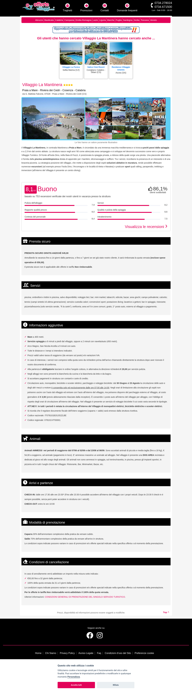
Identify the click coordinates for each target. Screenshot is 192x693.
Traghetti (67, 7)
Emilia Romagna (84, 20)
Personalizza (73, 677)
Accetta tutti (76, 685)
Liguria (102, 20)
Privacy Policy (67, 653)
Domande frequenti (127, 7)
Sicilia (137, 20)
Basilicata (49, 20)
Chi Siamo (50, 653)
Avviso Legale (85, 653)
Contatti (104, 7)
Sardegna (127, 20)
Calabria (59, 20)
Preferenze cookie (144, 653)
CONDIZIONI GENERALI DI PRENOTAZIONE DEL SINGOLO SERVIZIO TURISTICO (85, 597)
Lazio (95, 20)
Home (38, 653)
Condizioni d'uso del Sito (118, 653)
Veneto (153, 20)
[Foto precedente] (26, 119)
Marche (110, 20)
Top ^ (166, 612)
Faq (99, 653)
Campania (69, 20)
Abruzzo (39, 20)
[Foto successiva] (82, 119)
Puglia (119, 20)
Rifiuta (115, 685)
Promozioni (86, 7)
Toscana (145, 20)
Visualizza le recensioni (146, 226)
